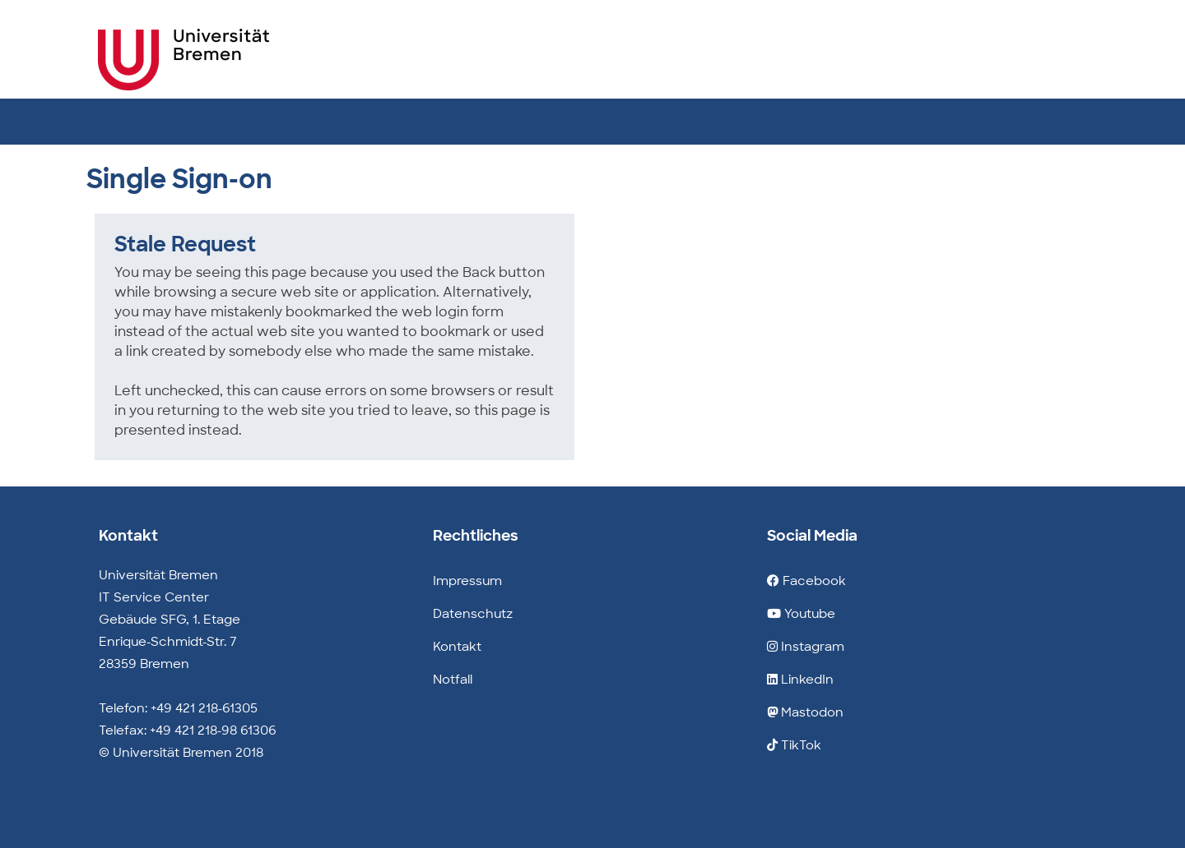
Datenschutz (473, 614)
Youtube (801, 614)
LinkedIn (800, 679)
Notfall (452, 679)
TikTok (794, 745)
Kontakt (457, 646)
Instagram (805, 646)
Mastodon (805, 712)
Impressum (467, 581)
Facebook (806, 581)
